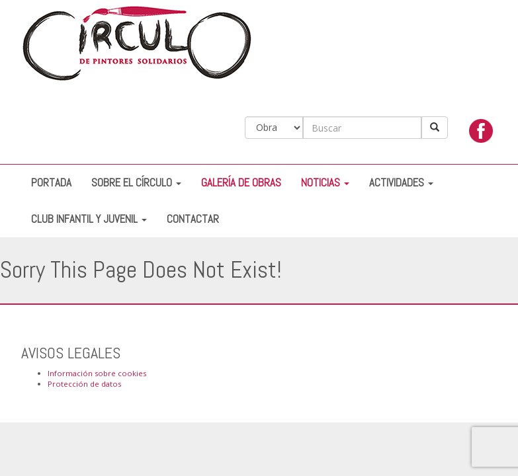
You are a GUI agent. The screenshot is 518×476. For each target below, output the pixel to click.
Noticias (325, 183)
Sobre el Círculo (136, 183)
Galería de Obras (241, 183)
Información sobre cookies (97, 373)
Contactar (193, 219)
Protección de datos (84, 384)
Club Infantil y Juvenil (89, 219)
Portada (51, 183)
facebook (481, 134)
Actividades (401, 183)
